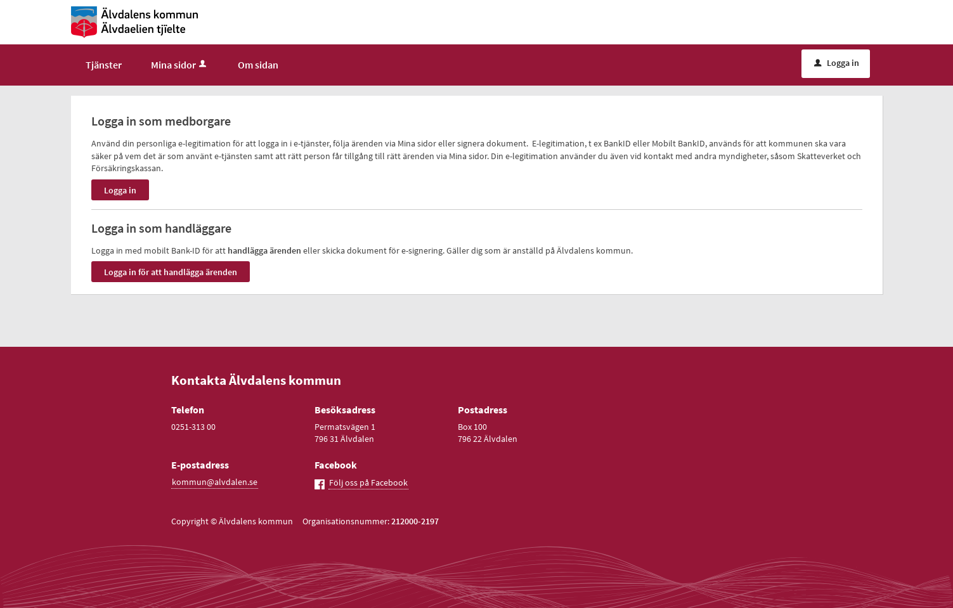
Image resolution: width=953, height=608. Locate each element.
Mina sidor (180, 64)
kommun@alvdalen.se (214, 482)
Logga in (836, 62)
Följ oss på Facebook (368, 482)
